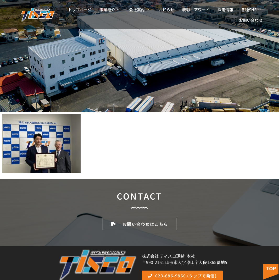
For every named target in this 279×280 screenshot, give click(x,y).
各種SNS (251, 9)
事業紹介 (109, 9)
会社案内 (139, 9)
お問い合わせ (251, 20)
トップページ (80, 9)
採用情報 (225, 9)
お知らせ (166, 9)
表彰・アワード (196, 9)
